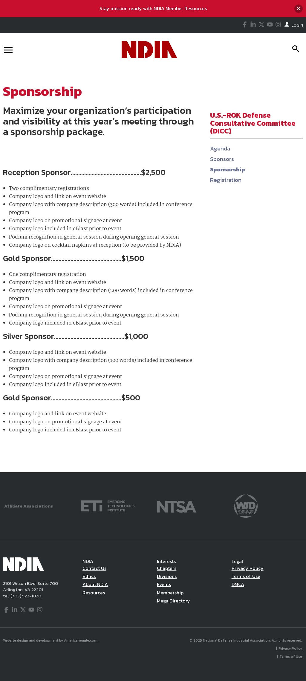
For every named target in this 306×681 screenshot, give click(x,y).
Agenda (220, 148)
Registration (225, 180)
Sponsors (222, 159)
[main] (153, 269)
